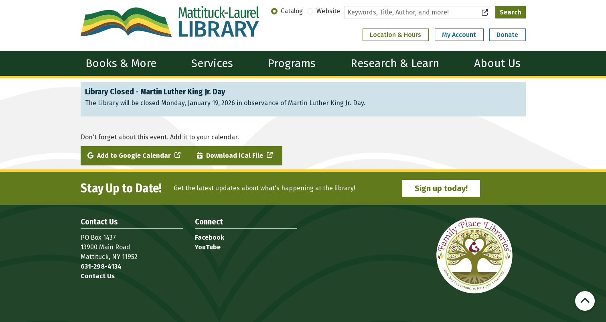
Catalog (292, 11)
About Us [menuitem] (497, 63)
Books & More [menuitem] (120, 63)
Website (328, 11)
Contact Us (98, 276)
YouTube (208, 247)
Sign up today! (441, 188)
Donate (507, 35)
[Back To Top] (585, 301)
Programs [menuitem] (292, 63)
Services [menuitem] (212, 63)
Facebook (209, 237)
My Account (459, 35)
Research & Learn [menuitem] (395, 63)
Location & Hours (395, 35)
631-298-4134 (101, 266)
